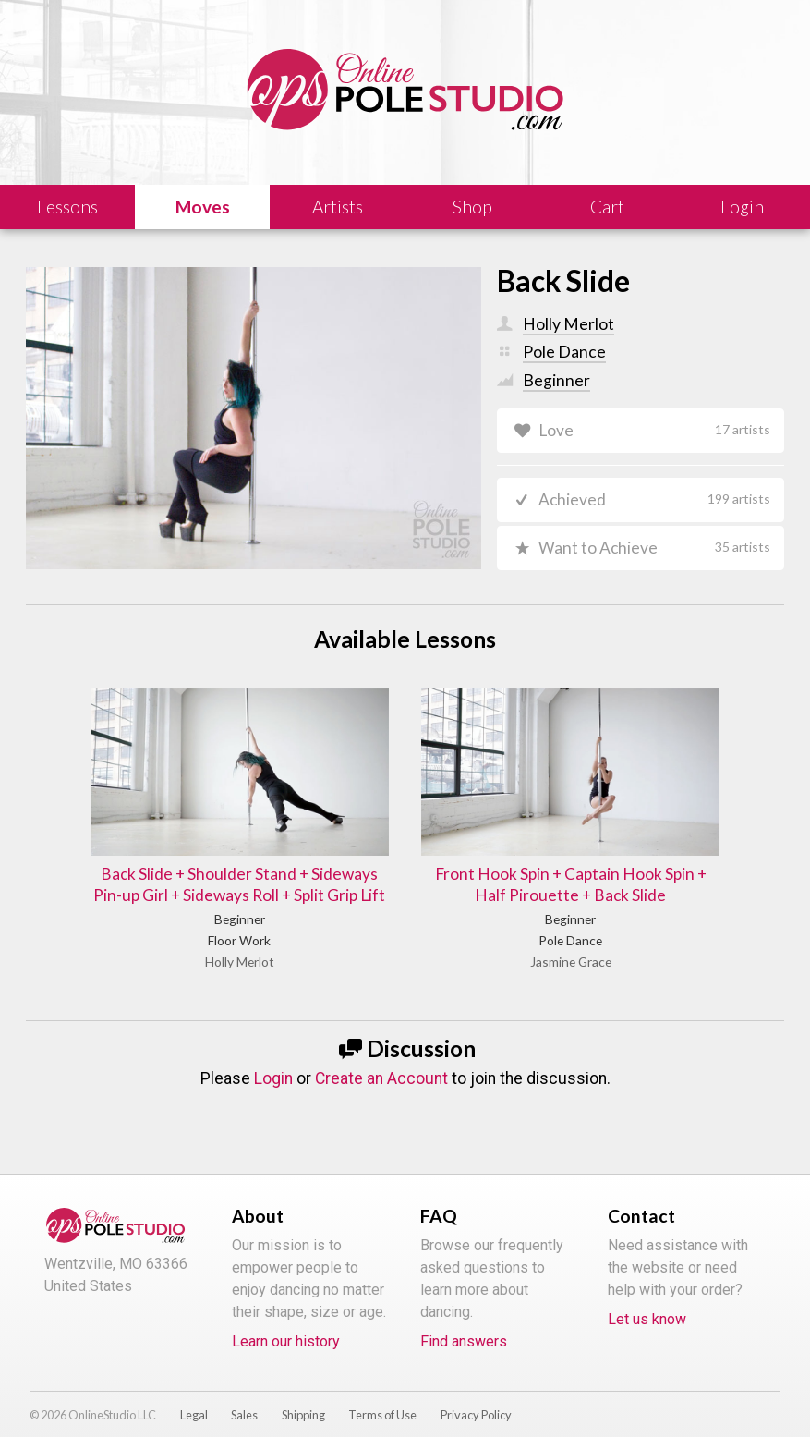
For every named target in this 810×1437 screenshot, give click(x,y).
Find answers (463, 1321)
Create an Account (381, 1058)
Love (653, 430)
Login (273, 1058)
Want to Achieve (653, 548)
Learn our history (286, 1321)
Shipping (303, 1394)
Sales (244, 1394)
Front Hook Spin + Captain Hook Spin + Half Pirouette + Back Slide (531, 852)
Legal (194, 1394)
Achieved (653, 500)
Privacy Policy (476, 1394)
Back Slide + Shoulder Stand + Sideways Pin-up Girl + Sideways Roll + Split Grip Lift (279, 852)
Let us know (647, 1299)
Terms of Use (382, 1394)
